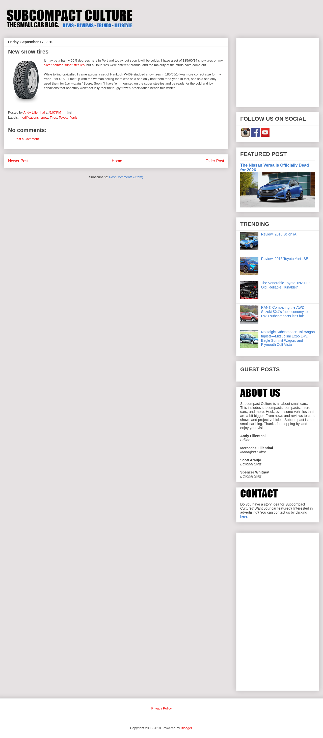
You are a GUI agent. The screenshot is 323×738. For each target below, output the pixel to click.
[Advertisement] (277, 71)
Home (117, 161)
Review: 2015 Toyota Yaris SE (284, 259)
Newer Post (18, 161)
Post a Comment (26, 139)
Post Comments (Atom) (126, 177)
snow (44, 117)
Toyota (63, 117)
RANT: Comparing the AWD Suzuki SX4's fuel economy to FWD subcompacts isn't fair (284, 311)
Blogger (186, 728)
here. (244, 516)
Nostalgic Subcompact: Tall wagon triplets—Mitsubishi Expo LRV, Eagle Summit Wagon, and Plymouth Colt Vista (288, 338)
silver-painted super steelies (64, 65)
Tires (53, 117)
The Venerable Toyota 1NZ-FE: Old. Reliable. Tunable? (285, 285)
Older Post (214, 161)
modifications (29, 117)
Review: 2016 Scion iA (279, 234)
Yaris (73, 117)
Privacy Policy (161, 708)
